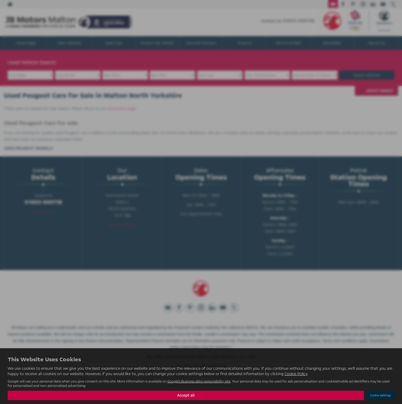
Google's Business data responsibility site (198, 381)
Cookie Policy (296, 373)
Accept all (186, 395)
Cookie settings (380, 395)
